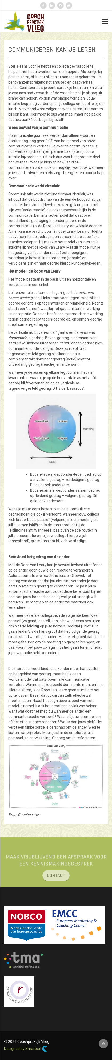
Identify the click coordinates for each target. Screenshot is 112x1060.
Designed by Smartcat (25, 1049)
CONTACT (56, 877)
